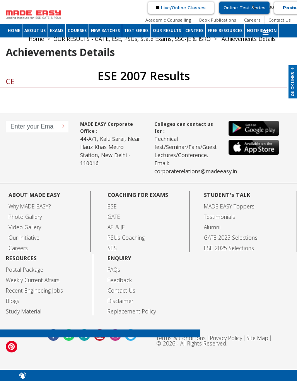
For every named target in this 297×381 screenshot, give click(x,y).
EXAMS (56, 30)
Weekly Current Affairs (33, 280)
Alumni (212, 227)
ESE (112, 206)
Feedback (120, 280)
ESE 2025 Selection (227, 248)
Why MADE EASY (28, 206)
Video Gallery (25, 227)
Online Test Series (245, 7)
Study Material (23, 311)
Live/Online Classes (181, 7)
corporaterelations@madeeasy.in (195, 171)
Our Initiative (24, 237)
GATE (114, 216)
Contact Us (279, 20)
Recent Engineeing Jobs (34, 290)
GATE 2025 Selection (229, 237)
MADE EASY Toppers (229, 206)
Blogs (12, 301)
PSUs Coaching (126, 237)
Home (36, 38)
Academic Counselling (168, 20)
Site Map (257, 338)
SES (112, 248)
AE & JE (116, 227)
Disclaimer (120, 301)
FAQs (114, 269)
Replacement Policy (132, 311)
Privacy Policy (226, 338)
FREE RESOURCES (225, 30)
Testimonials (219, 216)
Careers (252, 20)
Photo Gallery (25, 216)
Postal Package (24, 269)
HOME (14, 30)
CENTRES (194, 30)
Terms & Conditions (181, 338)
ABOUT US (35, 30)
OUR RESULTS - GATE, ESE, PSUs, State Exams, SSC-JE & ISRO (132, 38)
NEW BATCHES (105, 30)
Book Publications (217, 20)
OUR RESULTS (167, 30)
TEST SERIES (136, 30)
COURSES (77, 30)
